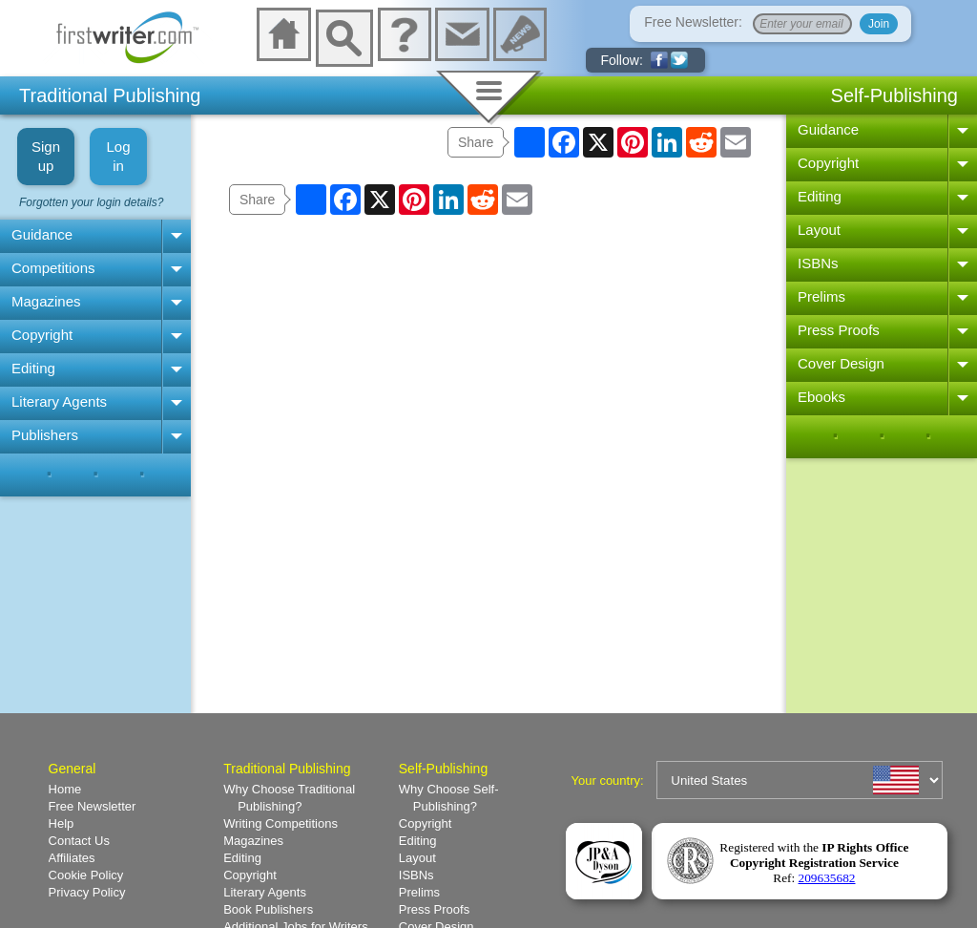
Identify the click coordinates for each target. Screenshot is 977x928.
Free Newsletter (92, 806)
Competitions (53, 268)
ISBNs (818, 263)
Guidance (42, 234)
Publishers (44, 435)
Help (61, 823)
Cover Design (841, 363)
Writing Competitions (280, 823)
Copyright (42, 335)
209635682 (827, 878)
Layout (819, 229)
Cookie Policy (86, 875)
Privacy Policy (87, 892)
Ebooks (821, 397)
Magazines (46, 301)
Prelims (821, 296)
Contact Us (79, 840)
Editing (33, 368)
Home (65, 789)
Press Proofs (839, 330)
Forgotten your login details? (91, 202)
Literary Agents (59, 401)
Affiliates (72, 858)
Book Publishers (268, 909)
